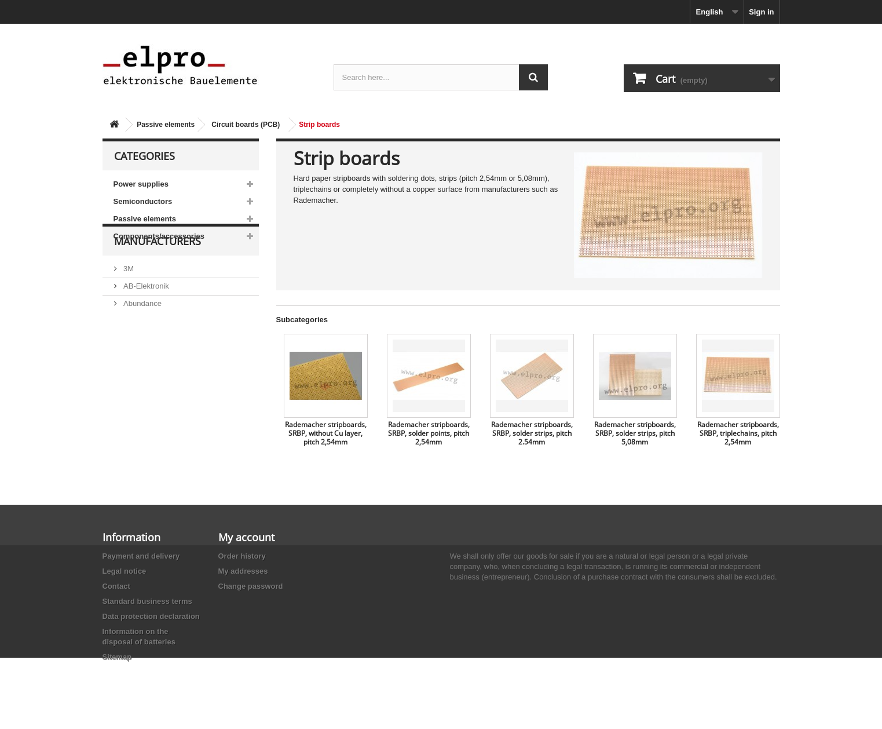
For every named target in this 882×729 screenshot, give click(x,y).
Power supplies (141, 184)
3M (128, 302)
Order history (242, 556)
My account (246, 537)
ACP (130, 371)
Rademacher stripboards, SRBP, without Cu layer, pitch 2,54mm (326, 433)
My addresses (243, 571)
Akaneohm (141, 406)
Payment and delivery (141, 556)
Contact (116, 586)
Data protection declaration (151, 616)
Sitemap (117, 657)
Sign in (761, 12)
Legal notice (125, 571)
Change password (250, 586)
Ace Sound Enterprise (159, 354)
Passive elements (166, 125)
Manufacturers (157, 279)
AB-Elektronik (145, 319)
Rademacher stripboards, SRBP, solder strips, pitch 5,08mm (635, 433)
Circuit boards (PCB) (245, 125)
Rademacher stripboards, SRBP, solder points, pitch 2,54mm (429, 433)
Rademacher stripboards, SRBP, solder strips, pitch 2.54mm (532, 433)
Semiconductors (143, 201)
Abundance (142, 337)
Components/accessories (159, 236)
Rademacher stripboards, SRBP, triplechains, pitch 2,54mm (738, 433)
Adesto (134, 389)
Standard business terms (147, 601)
